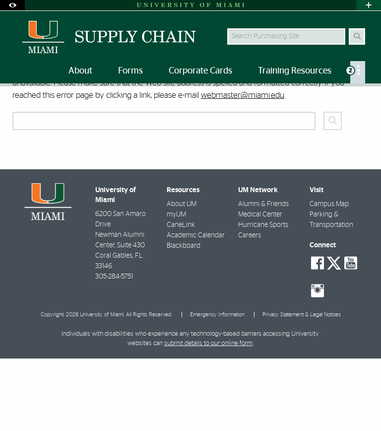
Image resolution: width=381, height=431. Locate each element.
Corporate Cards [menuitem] (200, 71)
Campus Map (329, 276)
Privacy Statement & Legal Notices (301, 387)
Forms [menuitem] (130, 71)
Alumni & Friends (263, 276)
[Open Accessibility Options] (12, 5)
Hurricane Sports (263, 297)
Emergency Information (217, 387)
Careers (249, 307)
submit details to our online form (208, 416)
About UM (181, 276)
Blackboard (183, 318)
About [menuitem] (80, 71)
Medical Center (260, 287)
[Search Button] (357, 36)
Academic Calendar (196, 307)
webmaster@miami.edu (242, 167)
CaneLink (181, 297)
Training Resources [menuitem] (294, 71)
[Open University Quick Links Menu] (368, 5)
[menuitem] (357, 72)
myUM (176, 287)
